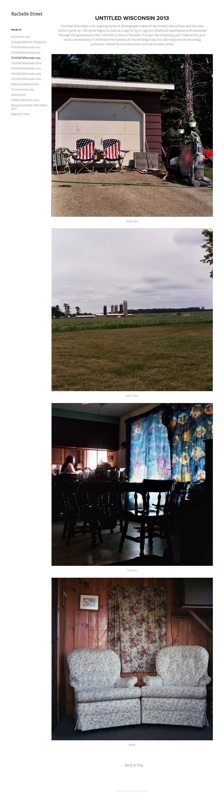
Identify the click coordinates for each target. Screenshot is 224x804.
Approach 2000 (20, 114)
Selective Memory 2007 (25, 84)
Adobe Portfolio (138, 791)
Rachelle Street (27, 14)
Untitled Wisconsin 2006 (26, 73)
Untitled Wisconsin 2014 (25, 52)
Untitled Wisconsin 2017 (25, 47)
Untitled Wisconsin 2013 (25, 58)
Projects (16, 29)
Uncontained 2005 (22, 89)
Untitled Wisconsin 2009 (26, 63)
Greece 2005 (18, 94)
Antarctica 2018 (20, 36)
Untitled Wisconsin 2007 (26, 68)
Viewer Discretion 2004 (25, 100)
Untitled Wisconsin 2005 (26, 79)
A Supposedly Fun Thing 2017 (28, 42)
